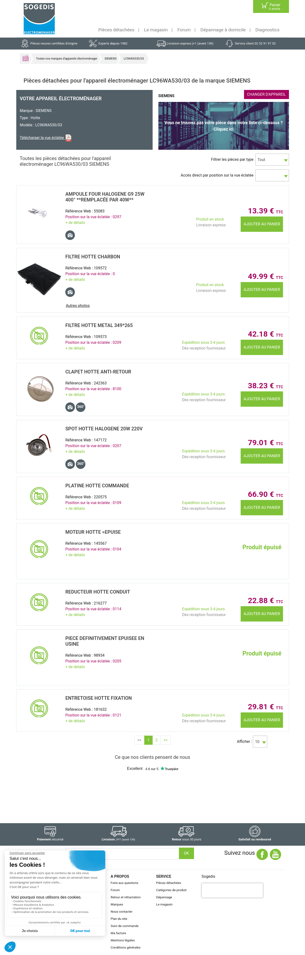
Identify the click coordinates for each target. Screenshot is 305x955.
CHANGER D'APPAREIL (266, 94)
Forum (184, 30)
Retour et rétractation (126, 897)
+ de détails (75, 222)
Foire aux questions (125, 883)
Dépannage (164, 897)
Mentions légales (123, 940)
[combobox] (272, 160)
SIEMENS (110, 58)
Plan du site (119, 919)
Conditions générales (126, 947)
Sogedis (208, 876)
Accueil (25, 58)
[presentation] (232, 890)
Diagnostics (267, 30)
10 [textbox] (257, 741)
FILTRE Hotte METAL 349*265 (99, 325)
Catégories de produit (171, 890)
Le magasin (156, 30)
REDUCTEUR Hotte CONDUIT (97, 592)
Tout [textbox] (261, 159)
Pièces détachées (116, 30)
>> (166, 740)
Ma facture (118, 933)
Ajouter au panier (262, 224)
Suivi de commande (125, 926)
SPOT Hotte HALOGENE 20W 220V (104, 429)
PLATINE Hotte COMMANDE (97, 486)
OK (186, 853)
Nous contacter (122, 911)
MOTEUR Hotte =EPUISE (93, 532)
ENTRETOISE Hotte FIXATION (98, 698)
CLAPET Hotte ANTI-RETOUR (98, 372)
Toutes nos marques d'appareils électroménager (66, 58)
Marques (117, 904)
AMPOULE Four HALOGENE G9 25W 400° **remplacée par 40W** (104, 197)
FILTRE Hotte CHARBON (92, 257)
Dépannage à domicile (223, 30)
